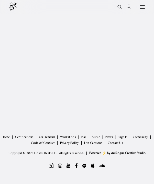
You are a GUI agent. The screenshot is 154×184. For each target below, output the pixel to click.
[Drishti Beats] (13, 6)
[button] (142, 7)
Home (6, 137)
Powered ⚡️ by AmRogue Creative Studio (117, 153)
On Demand (47, 137)
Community (140, 137)
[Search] (117, 7)
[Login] (126, 7)
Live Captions (93, 143)
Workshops (68, 137)
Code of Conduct (43, 143)
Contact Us (115, 143)
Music (96, 137)
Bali (83, 137)
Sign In (122, 137)
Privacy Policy (69, 143)
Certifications (24, 137)
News (109, 137)
